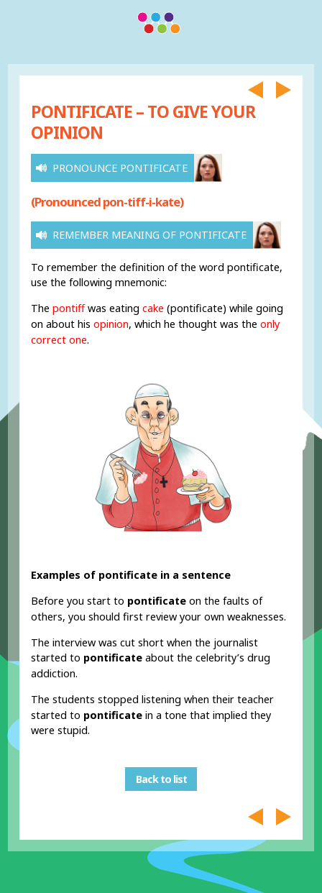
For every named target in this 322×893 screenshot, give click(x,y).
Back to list (161, 779)
